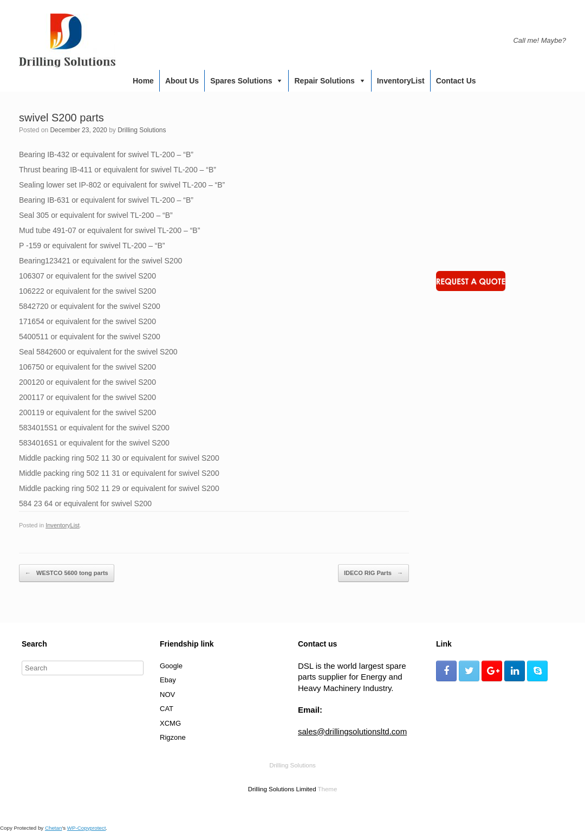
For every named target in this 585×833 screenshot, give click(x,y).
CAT (166, 709)
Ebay (168, 680)
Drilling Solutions (142, 130)
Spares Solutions (241, 80)
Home (143, 80)
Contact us (456, 80)
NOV (167, 694)
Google (171, 666)
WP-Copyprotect (86, 828)
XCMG (170, 723)
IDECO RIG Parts (373, 573)
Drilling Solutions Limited (282, 789)
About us (182, 80)
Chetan (53, 828)
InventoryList (401, 80)
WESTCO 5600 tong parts (66, 573)
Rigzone (173, 737)
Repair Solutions (324, 80)
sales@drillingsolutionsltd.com (352, 731)
